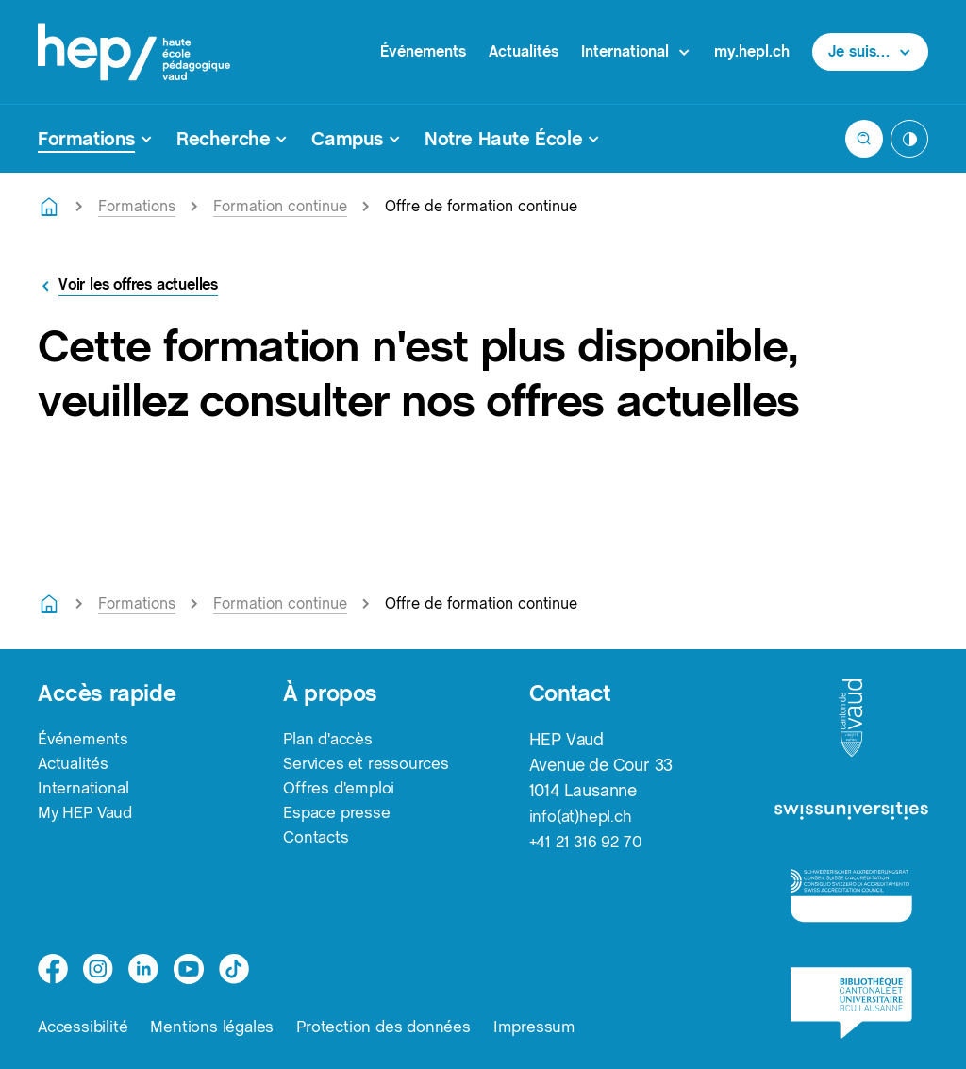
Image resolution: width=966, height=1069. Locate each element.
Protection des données (392, 1026)
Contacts (317, 841)
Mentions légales (217, 1026)
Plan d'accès (331, 739)
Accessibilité (84, 1026)
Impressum (548, 1026)
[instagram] (98, 968)
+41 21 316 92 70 (587, 841)
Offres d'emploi (341, 790)
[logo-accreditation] (851, 895)
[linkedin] (143, 968)
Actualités (523, 51)
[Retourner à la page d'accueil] (49, 206)
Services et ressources (369, 765)
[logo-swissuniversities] (851, 813)
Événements (423, 51)
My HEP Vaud (89, 816)
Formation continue (280, 206)
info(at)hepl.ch (583, 816)
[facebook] (53, 968)
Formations (136, 206)
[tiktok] (234, 968)
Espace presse (339, 816)
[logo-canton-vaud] (851, 719)
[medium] (189, 968)
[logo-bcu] (851, 1003)
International (84, 790)
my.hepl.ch (752, 51)
